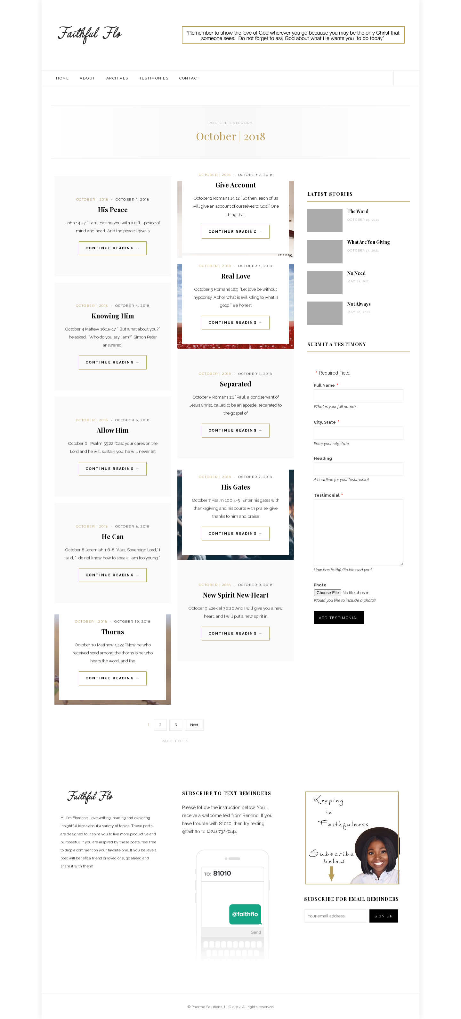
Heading (323, 458)
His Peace (113, 209)
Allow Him (113, 430)
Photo (320, 585)
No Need (356, 273)
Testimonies (154, 78)
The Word (357, 211)
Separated (235, 383)
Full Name (324, 385)
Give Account (235, 184)
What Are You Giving (368, 242)
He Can (113, 536)
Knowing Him (113, 315)
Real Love (235, 276)
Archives (117, 78)
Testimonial (326, 495)
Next (194, 725)
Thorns (112, 631)
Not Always (359, 304)
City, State (325, 422)
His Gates (235, 487)
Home (62, 78)
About (87, 78)
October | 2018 (92, 199)
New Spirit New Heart (236, 595)
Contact (189, 78)
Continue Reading (112, 248)
